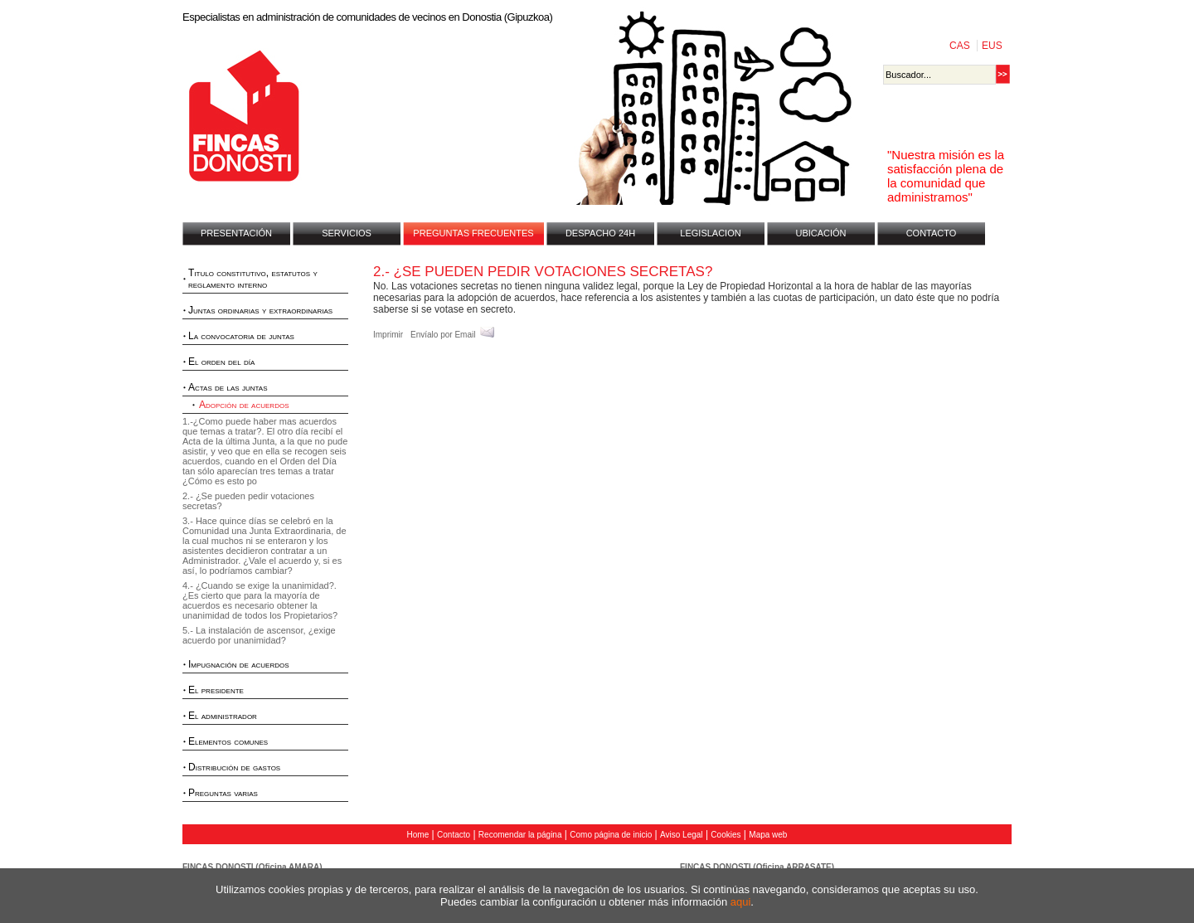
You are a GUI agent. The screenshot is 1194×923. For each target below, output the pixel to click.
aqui (740, 902)
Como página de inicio (611, 834)
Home (418, 834)
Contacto (453, 834)
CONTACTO (931, 233)
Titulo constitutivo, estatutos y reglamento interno (253, 278)
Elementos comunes (228, 741)
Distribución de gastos (234, 767)
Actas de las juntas (228, 387)
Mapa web (768, 834)
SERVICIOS (346, 233)
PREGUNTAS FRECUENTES (473, 233)
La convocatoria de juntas (241, 336)
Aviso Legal (681, 834)
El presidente (216, 690)
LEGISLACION (710, 233)
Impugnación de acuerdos (238, 664)
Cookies (725, 834)
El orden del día (221, 361)
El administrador (222, 715)
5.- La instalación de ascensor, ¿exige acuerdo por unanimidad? (259, 635)
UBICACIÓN (820, 233)
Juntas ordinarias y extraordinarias (260, 310)
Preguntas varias (223, 793)
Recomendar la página (520, 834)
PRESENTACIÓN (236, 233)
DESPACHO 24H (600, 233)
